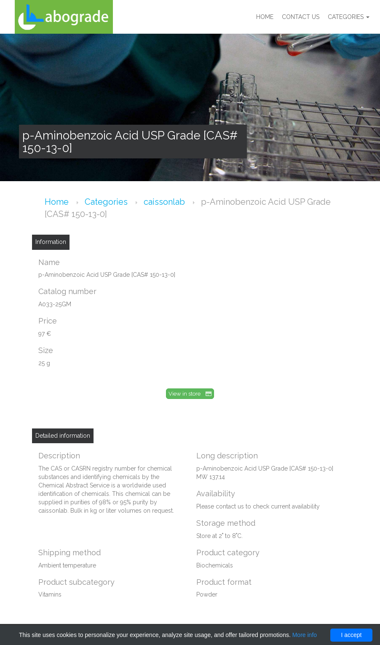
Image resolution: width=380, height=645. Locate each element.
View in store (190, 394)
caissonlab (165, 202)
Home (264, 16)
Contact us (300, 16)
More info (304, 635)
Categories (348, 16)
